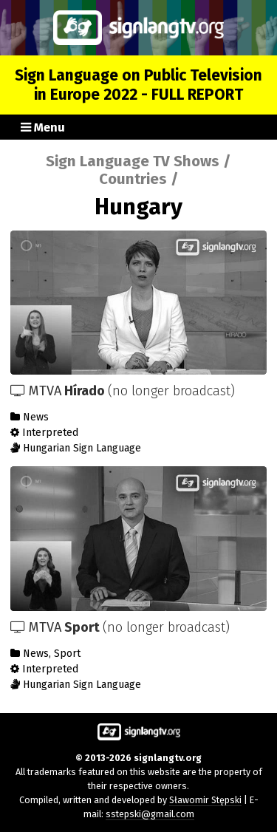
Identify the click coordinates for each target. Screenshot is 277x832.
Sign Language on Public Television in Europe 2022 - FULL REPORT (138, 85)
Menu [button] (43, 127)
